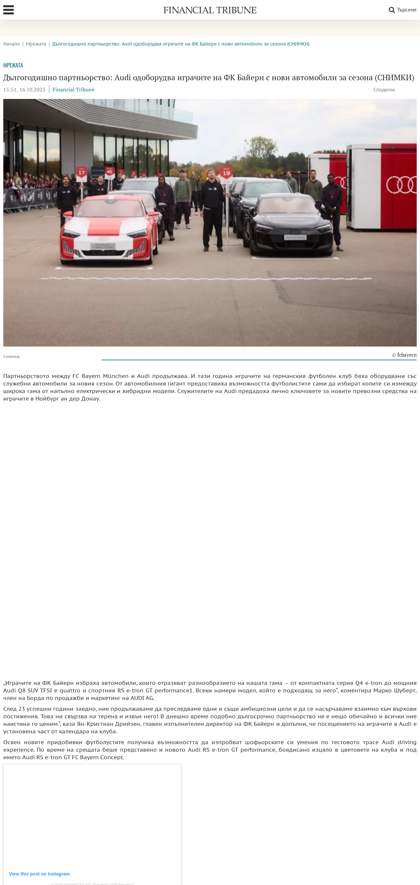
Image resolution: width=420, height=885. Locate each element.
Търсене (402, 10)
